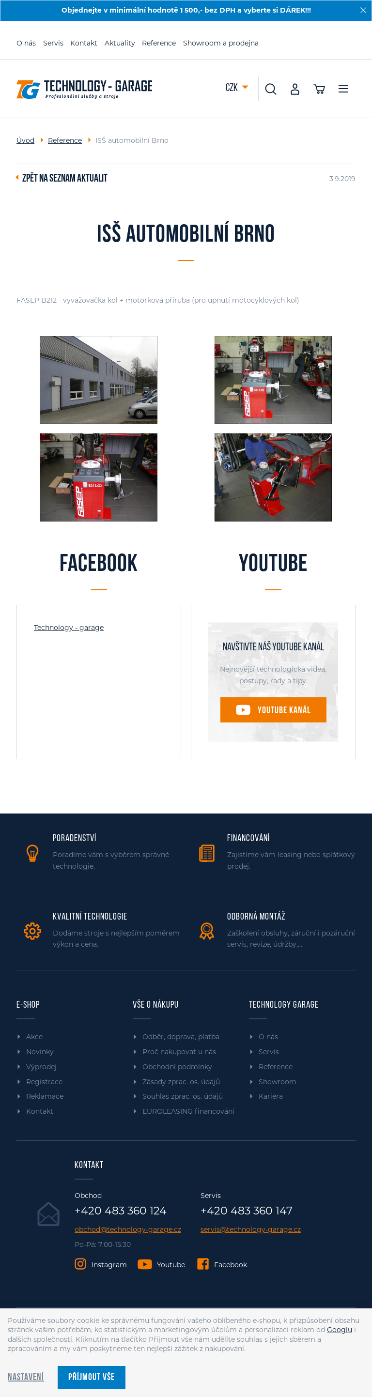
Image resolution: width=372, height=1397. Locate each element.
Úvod (25, 140)
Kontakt (83, 43)
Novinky (40, 1051)
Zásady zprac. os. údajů (181, 1081)
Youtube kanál (284, 711)
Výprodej (41, 1066)
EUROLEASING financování (188, 1111)
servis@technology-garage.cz (251, 1229)
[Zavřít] (363, 10)
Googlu (339, 1329)
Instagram (109, 1264)
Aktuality (120, 43)
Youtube (171, 1264)
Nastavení (26, 1377)
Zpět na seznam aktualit (65, 179)
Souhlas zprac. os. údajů (182, 1096)
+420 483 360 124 (121, 1211)
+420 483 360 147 (247, 1211)
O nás (26, 43)
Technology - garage (69, 627)
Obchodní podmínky (177, 1066)
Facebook (230, 1264)
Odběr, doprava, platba (180, 1036)
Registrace (44, 1081)
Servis (53, 43)
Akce (34, 1036)
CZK (232, 88)
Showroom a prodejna (221, 43)
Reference (159, 43)
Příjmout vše (91, 1377)
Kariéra (271, 1096)
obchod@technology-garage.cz (128, 1229)
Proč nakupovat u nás (179, 1051)
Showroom (277, 1081)
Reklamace (44, 1096)
